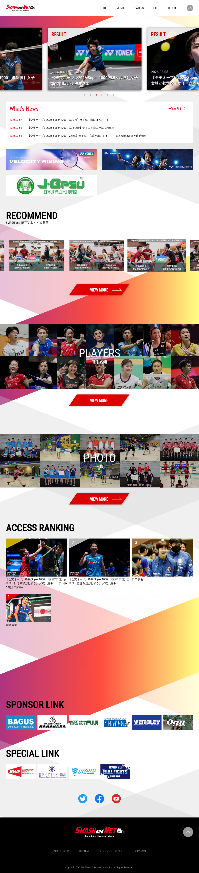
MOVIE (120, 8)
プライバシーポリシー (112, 850)
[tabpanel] (99, 59)
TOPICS (102, 8)
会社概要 (84, 850)
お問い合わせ (61, 850)
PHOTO (156, 8)
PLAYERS (138, 8)
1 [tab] (85, 95)
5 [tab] (108, 95)
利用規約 (140, 850)
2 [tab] (91, 95)
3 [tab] (97, 95)
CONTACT (174, 8)
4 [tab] (102, 95)
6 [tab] (114, 95)
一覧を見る (175, 108)
